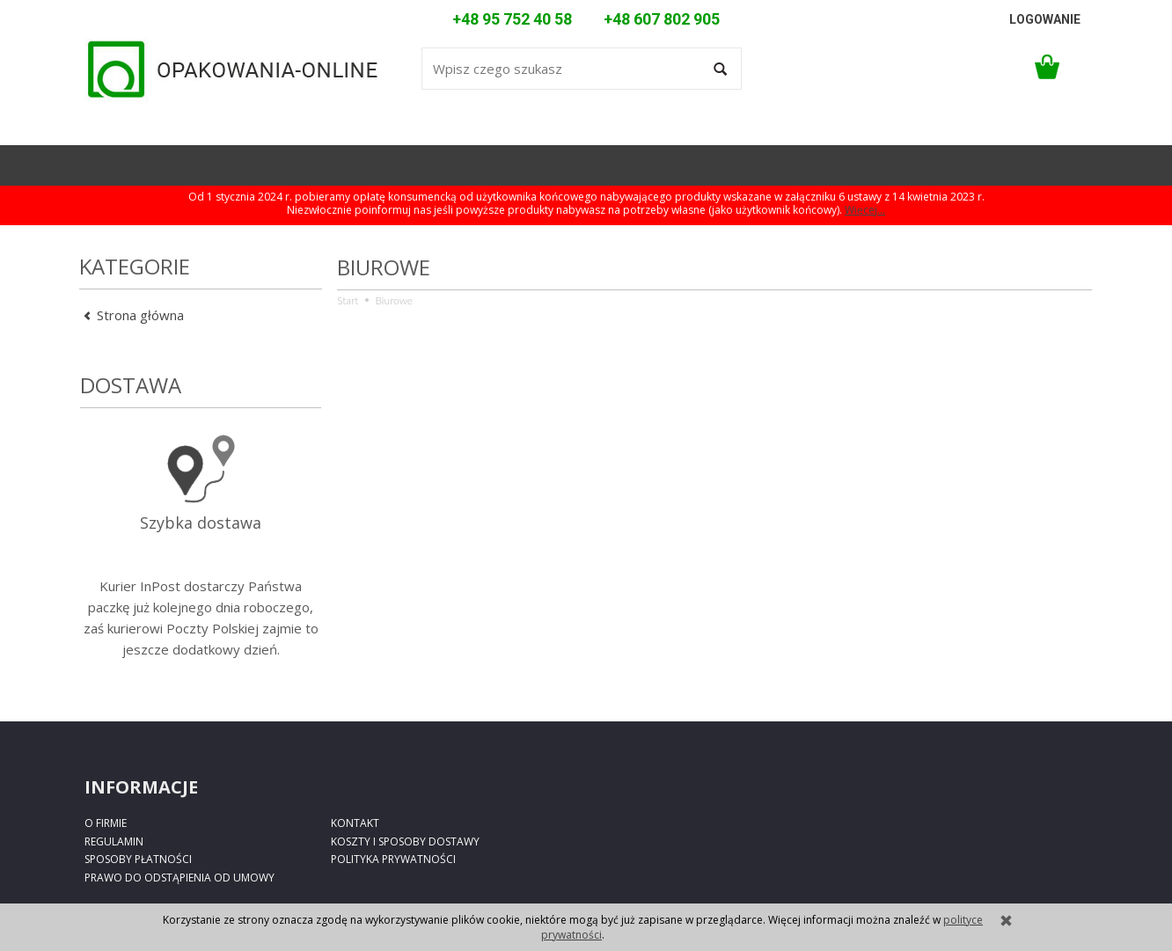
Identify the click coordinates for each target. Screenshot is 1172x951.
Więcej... (865, 209)
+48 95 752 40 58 (512, 19)
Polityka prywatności (393, 859)
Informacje (141, 787)
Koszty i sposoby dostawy (405, 841)
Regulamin (113, 841)
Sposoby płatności (138, 859)
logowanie (1044, 19)
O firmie (105, 823)
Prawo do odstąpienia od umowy (179, 877)
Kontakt (355, 823)
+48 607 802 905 (662, 19)
